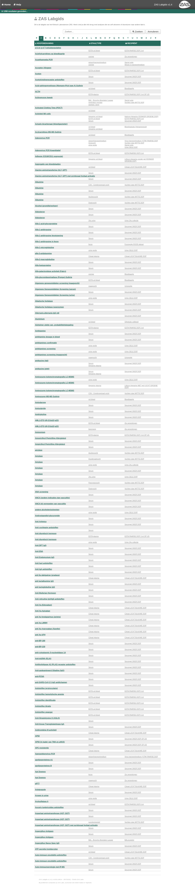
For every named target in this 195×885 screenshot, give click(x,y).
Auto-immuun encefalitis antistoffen (50, 855)
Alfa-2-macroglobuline (45, 259)
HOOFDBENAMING (45, 43)
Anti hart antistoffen (44, 563)
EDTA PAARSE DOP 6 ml (134, 70)
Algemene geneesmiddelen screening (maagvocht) (57, 283)
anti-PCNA (39, 676)
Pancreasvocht (94, 483)
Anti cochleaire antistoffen (46, 527)
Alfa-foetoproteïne (43, 265)
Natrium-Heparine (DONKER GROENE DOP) (141, 116)
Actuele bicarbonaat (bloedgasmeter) (51, 124)
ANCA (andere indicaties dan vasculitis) (52, 498)
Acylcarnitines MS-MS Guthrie (48, 132)
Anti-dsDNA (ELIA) (43, 658)
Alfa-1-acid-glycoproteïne (46, 224)
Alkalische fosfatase (44, 301)
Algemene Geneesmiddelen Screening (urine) (55, 295)
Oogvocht (92, 143)
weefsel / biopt (94, 105)
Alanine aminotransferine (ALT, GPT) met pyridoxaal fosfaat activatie (65, 176)
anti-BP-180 (40, 641)
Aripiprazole (40, 789)
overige (91, 56)
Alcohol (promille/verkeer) (46, 206)
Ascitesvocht (93, 197)
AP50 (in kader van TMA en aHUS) (50, 742)
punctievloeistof (94, 822)
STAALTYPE (96, 43)
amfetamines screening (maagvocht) (51, 355)
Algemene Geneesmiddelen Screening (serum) (55, 289)
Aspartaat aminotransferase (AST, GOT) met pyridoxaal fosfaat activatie (66, 825)
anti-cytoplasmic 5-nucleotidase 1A (50, 653)
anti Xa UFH (40, 635)
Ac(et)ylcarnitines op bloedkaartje (50, 54)
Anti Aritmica (40, 522)
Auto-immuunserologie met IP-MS (50, 867)
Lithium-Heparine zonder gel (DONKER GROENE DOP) (139, 160)
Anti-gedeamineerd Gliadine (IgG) (49, 670)
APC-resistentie (42, 748)
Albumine (39, 182)
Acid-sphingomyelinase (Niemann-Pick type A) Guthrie (59, 86)
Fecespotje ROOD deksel (134, 244)
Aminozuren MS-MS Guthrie (47, 396)
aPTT (37, 784)
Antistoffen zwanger (44, 712)
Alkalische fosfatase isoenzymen (49, 307)
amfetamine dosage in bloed (47, 337)
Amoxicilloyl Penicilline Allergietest (50, 438)
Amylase (39, 456)
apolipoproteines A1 (44, 760)
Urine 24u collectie (131, 220)
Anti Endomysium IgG (44, 557)
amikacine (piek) (42, 369)
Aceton (38, 74)
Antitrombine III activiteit (46, 730)
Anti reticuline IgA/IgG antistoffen (49, 599)
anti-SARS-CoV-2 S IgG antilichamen (51, 682)
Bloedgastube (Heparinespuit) (136, 127)
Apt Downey (40, 772)
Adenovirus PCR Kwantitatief (47, 150)
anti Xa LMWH (41, 623)
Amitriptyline (40, 414)
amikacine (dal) (41, 361)
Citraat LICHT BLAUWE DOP (135, 167)
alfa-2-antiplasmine (43, 253)
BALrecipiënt (129, 840)
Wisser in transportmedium (135, 65)
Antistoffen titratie (43, 706)
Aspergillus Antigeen (44, 831)
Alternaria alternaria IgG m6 (47, 313)
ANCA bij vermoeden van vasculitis (50, 504)
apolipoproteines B (43, 766)
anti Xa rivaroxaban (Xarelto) (47, 629)
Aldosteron (40, 212)
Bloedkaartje (129, 88)
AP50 (37, 736)
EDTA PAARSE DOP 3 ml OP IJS (137, 94)
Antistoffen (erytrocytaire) (46, 688)
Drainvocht (93, 203)
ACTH (37, 92)
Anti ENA (39, 551)
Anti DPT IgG (40, 545)
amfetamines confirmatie (46, 343)
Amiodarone (40, 402)
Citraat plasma (94, 256)
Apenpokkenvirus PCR (45, 754)
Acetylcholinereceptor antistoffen (49, 80)
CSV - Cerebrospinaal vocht (99, 185)
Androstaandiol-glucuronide (47, 516)
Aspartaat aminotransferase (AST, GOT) (52, 813)
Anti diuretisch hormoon (45, 533)
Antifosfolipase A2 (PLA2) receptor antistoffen (55, 664)
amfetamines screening (45, 349)
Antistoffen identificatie (45, 700)
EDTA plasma (94, 94)
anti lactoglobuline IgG (45, 587)
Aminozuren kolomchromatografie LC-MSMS (54, 377)
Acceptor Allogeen (43, 68)
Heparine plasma (95, 365)
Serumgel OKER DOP (133, 76)
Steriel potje (129, 62)
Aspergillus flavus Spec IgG (47, 843)
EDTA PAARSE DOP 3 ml (134, 50)
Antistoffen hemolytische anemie (49, 694)
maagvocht (93, 286)
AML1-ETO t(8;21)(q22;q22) (47, 420)
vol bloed (92, 88)
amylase (38, 450)
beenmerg (92, 429)
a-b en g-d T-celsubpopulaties (48, 48)
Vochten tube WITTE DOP (134, 102)
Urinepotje (128, 286)
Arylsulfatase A (41, 801)
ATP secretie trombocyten (46, 849)
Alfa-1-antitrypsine (43, 230)
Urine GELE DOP (131, 147)
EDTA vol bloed (94, 50)
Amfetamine (40, 331)
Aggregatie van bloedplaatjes (48, 164)
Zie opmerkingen (131, 56)
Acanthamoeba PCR (44, 60)
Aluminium (39, 319)
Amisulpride (40, 408)
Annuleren (153, 31)
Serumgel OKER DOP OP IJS (136, 739)
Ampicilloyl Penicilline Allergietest (50, 444)
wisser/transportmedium (97, 62)
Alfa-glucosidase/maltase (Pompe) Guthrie (53, 277)
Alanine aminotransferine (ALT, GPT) (51, 170)
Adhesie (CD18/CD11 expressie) (49, 156)
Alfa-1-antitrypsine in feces (47, 241)
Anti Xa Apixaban (42, 611)
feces (90, 244)
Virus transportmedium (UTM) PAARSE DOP (141, 141)
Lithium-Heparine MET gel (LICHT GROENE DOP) (141, 386)
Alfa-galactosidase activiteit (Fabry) (50, 271)
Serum (91, 76)
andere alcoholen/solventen (47, 510)
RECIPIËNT (132, 43)
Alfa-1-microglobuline (44, 247)
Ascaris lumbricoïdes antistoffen (49, 807)
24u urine (92, 220)
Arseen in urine (41, 795)
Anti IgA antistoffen (43, 569)
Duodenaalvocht (95, 459)
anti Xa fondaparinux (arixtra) (48, 617)
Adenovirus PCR (42, 138)
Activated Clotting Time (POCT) (48, 108)
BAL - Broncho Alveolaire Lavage (101, 100)
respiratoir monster (96, 102)
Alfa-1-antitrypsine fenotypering (49, 236)
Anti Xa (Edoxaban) (43, 605)
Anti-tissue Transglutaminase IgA (49, 724)
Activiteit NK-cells (43, 114)
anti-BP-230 (40, 647)
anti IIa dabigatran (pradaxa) (47, 575)
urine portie (93, 145)
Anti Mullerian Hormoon (45, 593)
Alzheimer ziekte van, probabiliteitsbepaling (54, 325)
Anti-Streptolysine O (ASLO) (47, 718)
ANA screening (41, 492)
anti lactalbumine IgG (44, 581)
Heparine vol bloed (96, 116)
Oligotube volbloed (131, 322)
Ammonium (40, 432)
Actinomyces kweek (44, 98)
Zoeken (138, 31)
